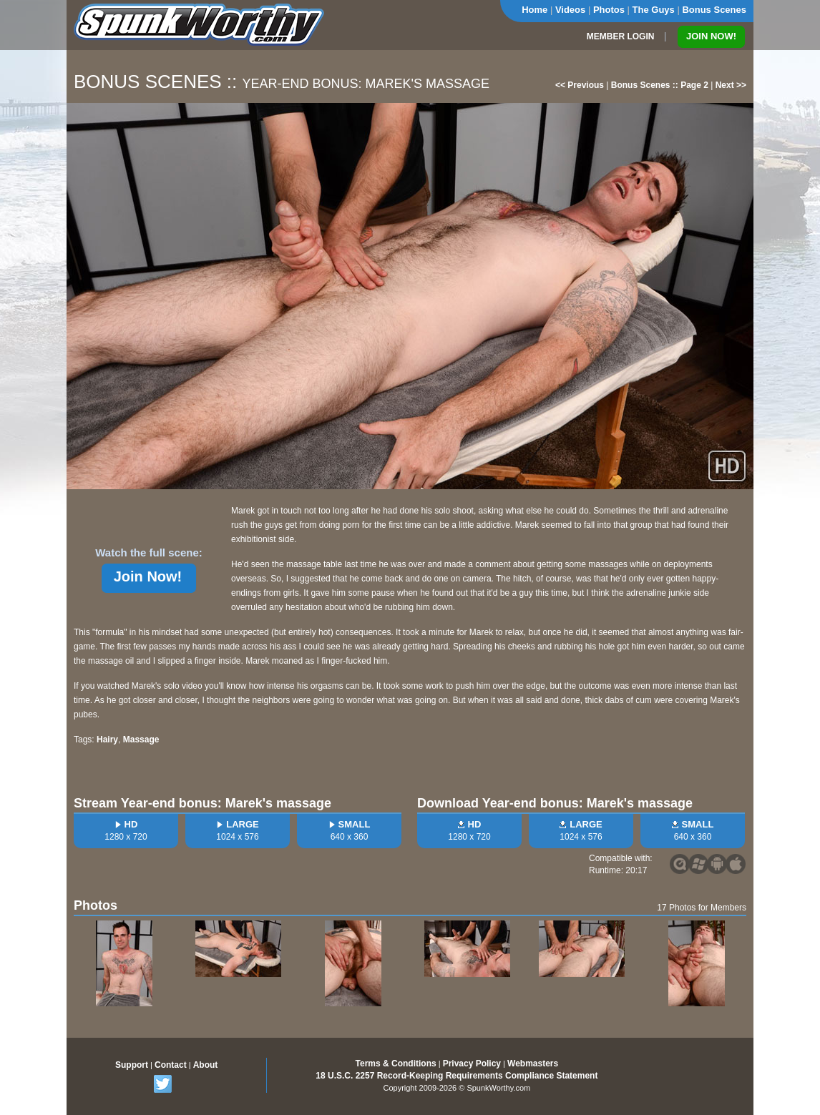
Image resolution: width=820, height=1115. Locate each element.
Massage (141, 740)
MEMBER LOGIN (621, 36)
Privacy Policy (472, 1063)
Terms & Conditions (396, 1063)
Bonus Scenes (714, 9)
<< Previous (579, 85)
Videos (570, 9)
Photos (609, 9)
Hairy (107, 740)
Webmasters (532, 1063)
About (205, 1065)
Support (131, 1065)
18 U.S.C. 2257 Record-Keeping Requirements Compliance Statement (456, 1076)
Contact (171, 1065)
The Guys (654, 9)
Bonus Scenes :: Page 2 (659, 85)
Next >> (731, 85)
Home (534, 9)
